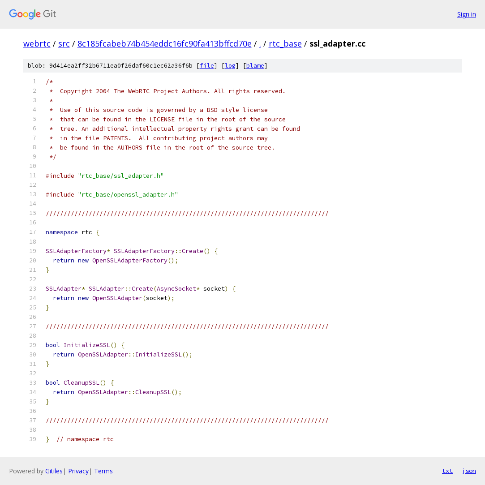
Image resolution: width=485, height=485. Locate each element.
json (469, 471)
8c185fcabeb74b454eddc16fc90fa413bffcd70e (164, 43)
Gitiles (54, 471)
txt (447, 471)
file (207, 65)
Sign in (466, 14)
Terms (103, 471)
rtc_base (285, 43)
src (64, 43)
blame (255, 65)
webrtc (37, 43)
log (230, 65)
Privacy (78, 471)
